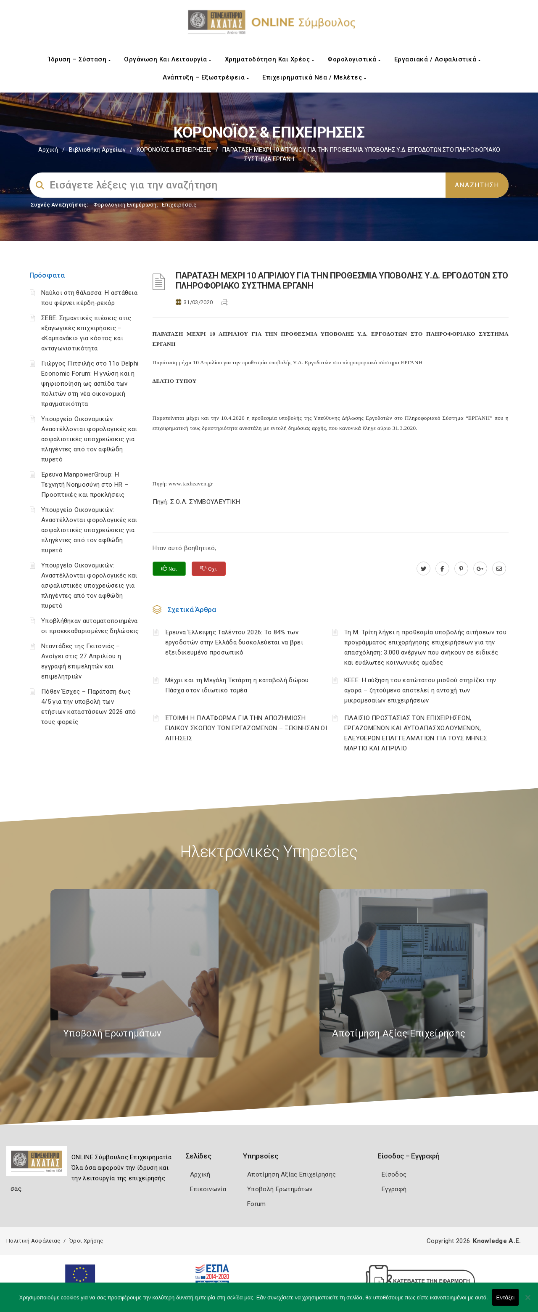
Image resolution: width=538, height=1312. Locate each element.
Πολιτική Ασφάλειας (33, 1241)
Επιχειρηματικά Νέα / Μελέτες (314, 77)
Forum (256, 1204)
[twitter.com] (423, 569)
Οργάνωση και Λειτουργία (167, 59)
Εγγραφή (394, 1189)
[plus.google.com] (480, 569)
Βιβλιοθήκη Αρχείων (97, 149)
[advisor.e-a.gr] (499, 569)
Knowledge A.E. (497, 1241)
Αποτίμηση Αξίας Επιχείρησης (291, 1174)
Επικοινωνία (208, 1189)
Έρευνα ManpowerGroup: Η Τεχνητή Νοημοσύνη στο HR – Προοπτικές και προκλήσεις (84, 484)
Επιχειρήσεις (179, 204)
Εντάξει (505, 1297)
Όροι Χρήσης (86, 1241)
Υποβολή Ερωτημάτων (279, 1189)
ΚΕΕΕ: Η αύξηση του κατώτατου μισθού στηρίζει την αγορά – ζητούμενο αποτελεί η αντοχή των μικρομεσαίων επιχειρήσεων (420, 690)
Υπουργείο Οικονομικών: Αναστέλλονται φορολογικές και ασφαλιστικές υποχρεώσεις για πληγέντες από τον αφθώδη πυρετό (89, 439)
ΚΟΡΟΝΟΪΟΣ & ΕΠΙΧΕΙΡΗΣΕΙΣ (174, 149)
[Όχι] (527, 1301)
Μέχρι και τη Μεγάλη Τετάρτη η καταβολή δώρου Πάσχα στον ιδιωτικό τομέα (237, 685)
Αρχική (48, 149)
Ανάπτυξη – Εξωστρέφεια (206, 77)
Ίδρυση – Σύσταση (79, 59)
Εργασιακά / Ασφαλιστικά (437, 59)
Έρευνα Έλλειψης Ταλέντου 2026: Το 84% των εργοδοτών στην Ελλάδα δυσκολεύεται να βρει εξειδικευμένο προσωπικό (234, 642)
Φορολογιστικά (354, 59)
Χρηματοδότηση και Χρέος (269, 59)
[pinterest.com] (461, 569)
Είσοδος (394, 1174)
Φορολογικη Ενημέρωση (125, 204)
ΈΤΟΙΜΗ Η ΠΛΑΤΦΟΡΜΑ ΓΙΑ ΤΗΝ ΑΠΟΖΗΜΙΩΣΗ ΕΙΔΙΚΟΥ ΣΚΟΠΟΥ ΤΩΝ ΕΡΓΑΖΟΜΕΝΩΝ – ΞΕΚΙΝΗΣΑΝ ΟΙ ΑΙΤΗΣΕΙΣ (246, 728)
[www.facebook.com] (442, 569)
